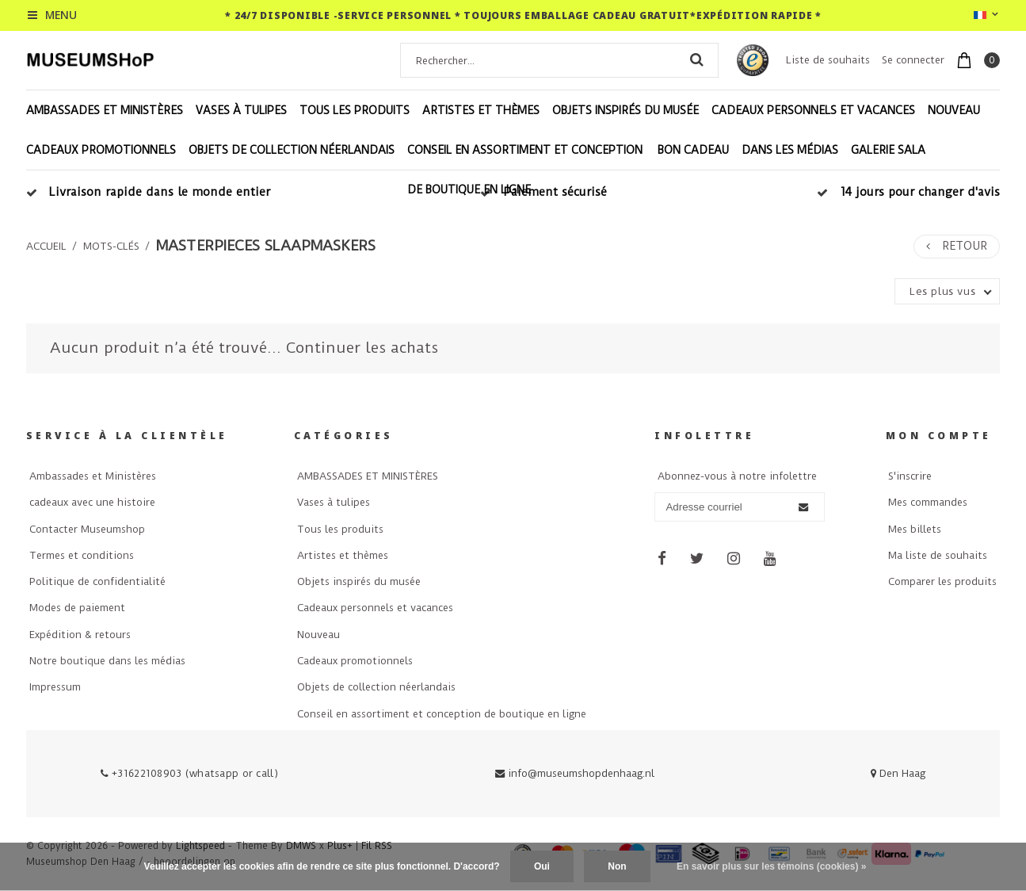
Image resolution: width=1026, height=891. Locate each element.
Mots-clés (111, 246)
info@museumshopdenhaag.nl (574, 773)
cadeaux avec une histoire (92, 502)
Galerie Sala (888, 149)
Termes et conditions (81, 555)
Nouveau (954, 110)
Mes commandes (927, 502)
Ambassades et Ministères (92, 476)
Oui (542, 866)
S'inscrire (910, 476)
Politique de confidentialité (97, 581)
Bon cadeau (693, 149)
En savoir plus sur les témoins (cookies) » (771, 866)
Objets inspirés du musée (625, 110)
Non (617, 866)
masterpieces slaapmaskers (266, 245)
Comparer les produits (942, 581)
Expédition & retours (80, 635)
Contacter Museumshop (87, 529)
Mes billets (914, 529)
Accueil (46, 246)
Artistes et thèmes (481, 110)
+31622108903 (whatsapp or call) (189, 773)
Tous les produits (354, 110)
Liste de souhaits (828, 60)
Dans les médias (790, 149)
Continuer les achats (362, 347)
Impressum (55, 687)
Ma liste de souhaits (937, 555)
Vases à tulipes (241, 110)
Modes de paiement (77, 608)
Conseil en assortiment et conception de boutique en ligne (525, 169)
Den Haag (898, 773)
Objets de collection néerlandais (292, 149)
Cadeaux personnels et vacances (813, 110)
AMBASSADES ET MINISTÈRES (104, 110)
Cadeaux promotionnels (101, 149)
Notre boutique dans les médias (107, 661)
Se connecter (913, 60)
